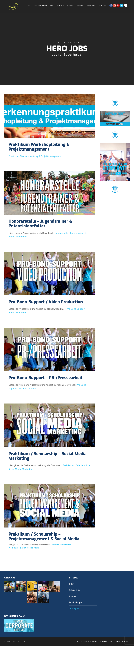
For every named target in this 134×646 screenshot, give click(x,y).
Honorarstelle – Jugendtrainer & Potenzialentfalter (40, 224)
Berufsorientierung (44, 5)
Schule (60, 5)
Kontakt (103, 5)
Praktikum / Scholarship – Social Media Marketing (48, 456)
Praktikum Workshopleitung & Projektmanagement (39, 147)
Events (80, 5)
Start (28, 5)
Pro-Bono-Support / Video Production (46, 302)
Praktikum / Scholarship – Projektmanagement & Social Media (44, 536)
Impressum (107, 641)
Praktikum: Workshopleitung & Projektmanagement (35, 156)
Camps (70, 5)
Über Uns (91, 5)
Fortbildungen (76, 602)
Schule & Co (74, 590)
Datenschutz (122, 641)
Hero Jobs (74, 608)
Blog (71, 583)
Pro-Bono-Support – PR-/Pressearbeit (46, 377)
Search (125, 5)
